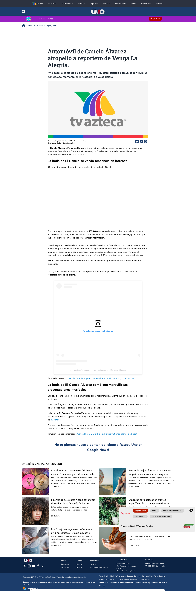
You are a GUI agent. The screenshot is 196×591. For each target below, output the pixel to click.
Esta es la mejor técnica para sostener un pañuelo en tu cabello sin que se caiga (149, 472)
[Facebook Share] (137, 141)
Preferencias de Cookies (124, 576)
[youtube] (33, 567)
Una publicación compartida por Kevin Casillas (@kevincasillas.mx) (98, 370)
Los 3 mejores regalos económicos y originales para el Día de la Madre (71, 530)
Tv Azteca (56, 419)
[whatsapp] (42, 566)
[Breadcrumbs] (24, 25)
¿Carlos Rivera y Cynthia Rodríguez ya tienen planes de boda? (106, 434)
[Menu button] (33, 11)
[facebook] (38, 567)
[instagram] (29, 567)
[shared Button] (145, 141)
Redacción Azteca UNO (66, 143)
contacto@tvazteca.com (154, 563)
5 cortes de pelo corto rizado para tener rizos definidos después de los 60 (73, 501)
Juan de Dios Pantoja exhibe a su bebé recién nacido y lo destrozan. (100, 378)
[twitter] (24, 567)
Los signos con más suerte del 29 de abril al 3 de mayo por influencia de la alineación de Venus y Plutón (72, 472)
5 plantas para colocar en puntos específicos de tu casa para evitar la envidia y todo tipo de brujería (148, 501)
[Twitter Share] (141, 141)
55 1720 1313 (150, 566)
